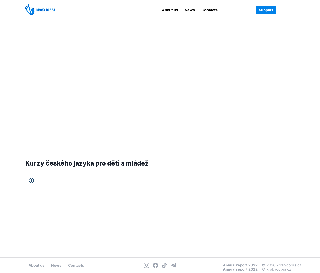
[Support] (266, 10)
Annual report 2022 (240, 269)
